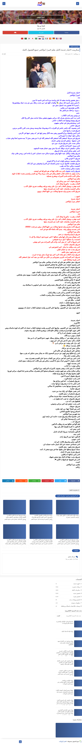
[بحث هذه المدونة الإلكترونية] (72, 616)
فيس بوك (41, 32)
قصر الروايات (62, 741)
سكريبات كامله (74, 46)
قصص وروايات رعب (74, 600)
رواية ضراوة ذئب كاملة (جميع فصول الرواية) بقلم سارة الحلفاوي (65, 642)
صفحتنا (66, 32)
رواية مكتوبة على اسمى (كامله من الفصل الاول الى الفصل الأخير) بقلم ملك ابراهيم (65, 662)
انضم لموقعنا (41, 17)
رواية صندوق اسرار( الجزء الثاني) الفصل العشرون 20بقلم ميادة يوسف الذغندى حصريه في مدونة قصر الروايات (41, 541)
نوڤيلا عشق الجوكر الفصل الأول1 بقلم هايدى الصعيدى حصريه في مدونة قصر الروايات (64, 692)
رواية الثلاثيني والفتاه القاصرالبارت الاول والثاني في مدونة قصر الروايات (65, 682)
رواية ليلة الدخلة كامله (67, 631)
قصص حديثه (76, 593)
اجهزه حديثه (76, 584)
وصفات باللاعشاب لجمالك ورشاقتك (70, 606)
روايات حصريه (76, 587)
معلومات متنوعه (75, 603)
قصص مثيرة (76, 596)
